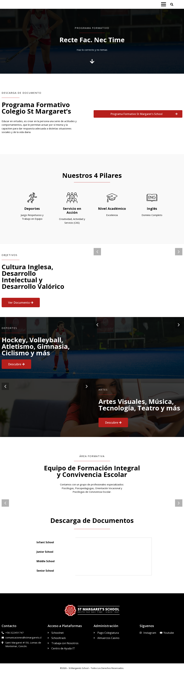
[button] (171, 4)
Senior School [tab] (45, 570)
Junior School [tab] (45, 552)
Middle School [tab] (46, 561)
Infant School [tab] (45, 542)
